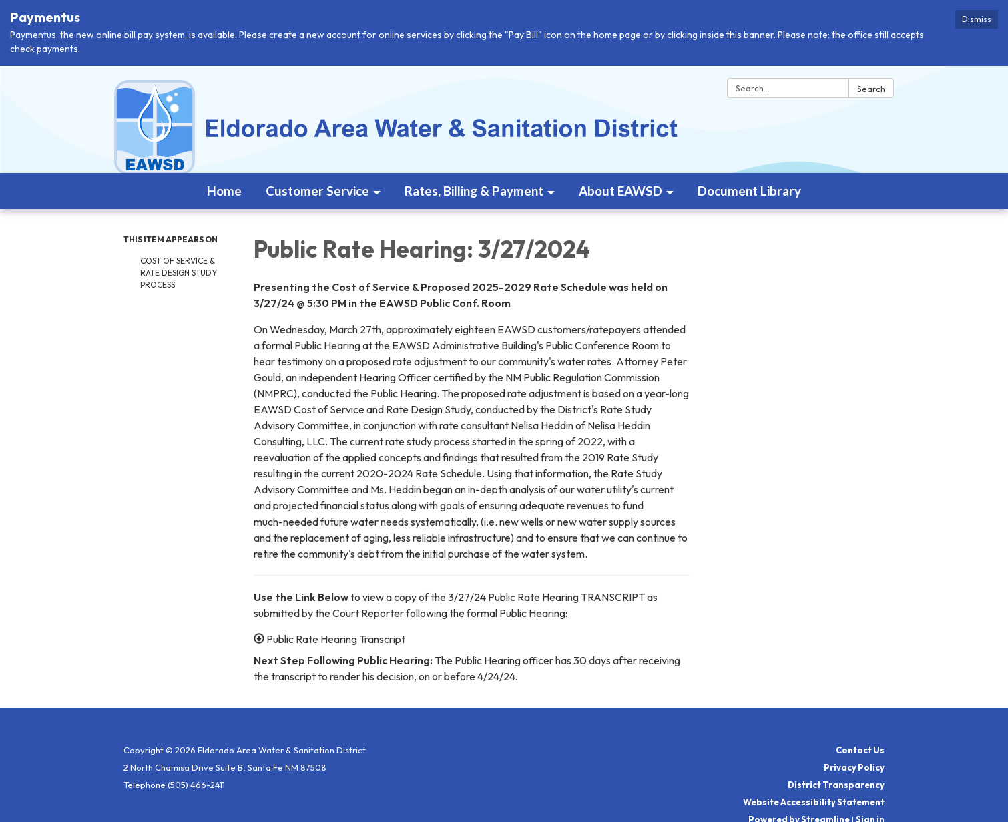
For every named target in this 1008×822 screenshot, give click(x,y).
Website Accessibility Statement (814, 802)
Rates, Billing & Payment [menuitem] (474, 190)
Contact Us (860, 750)
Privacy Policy (854, 767)
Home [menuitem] (224, 190)
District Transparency (836, 784)
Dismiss (976, 19)
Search (871, 88)
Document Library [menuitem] (749, 190)
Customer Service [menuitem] (317, 190)
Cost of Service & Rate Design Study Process (178, 273)
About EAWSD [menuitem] (620, 190)
